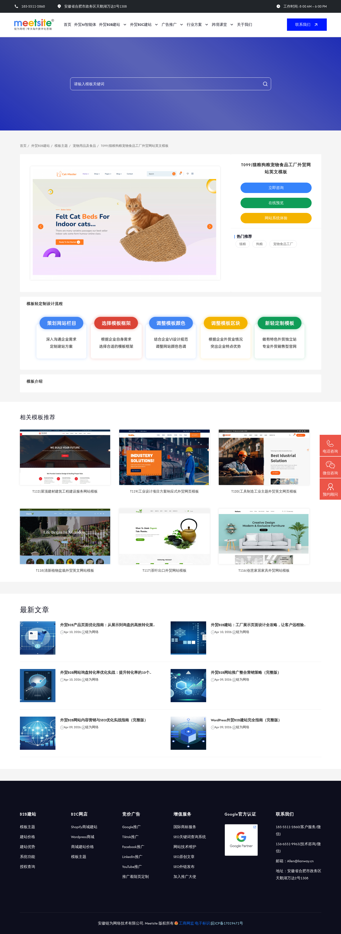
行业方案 (194, 24)
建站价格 (27, 836)
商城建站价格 (82, 846)
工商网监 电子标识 (192, 923)
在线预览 (276, 202)
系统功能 (27, 856)
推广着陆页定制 (135, 876)
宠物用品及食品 (84, 146)
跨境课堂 (219, 24)
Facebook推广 (133, 846)
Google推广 (131, 826)
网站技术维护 (184, 846)
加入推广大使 (184, 876)
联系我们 (306, 24)
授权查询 (27, 866)
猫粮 (242, 244)
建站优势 (27, 846)
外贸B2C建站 (141, 24)
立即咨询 (276, 187)
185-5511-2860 (33, 6)
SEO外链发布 (184, 866)
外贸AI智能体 (85, 24)
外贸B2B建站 (109, 24)
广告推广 (169, 24)
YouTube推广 (132, 866)
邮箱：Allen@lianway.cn (295, 860)
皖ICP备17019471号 (227, 923)
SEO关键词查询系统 (189, 836)
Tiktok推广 (130, 836)
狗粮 (259, 244)
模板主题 (61, 146)
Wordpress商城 (82, 836)
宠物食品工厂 (283, 244)
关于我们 (244, 24)
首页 (67, 24)
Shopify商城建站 (84, 826)
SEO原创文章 (184, 856)
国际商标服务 (184, 826)
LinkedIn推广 (132, 856)
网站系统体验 (276, 218)
